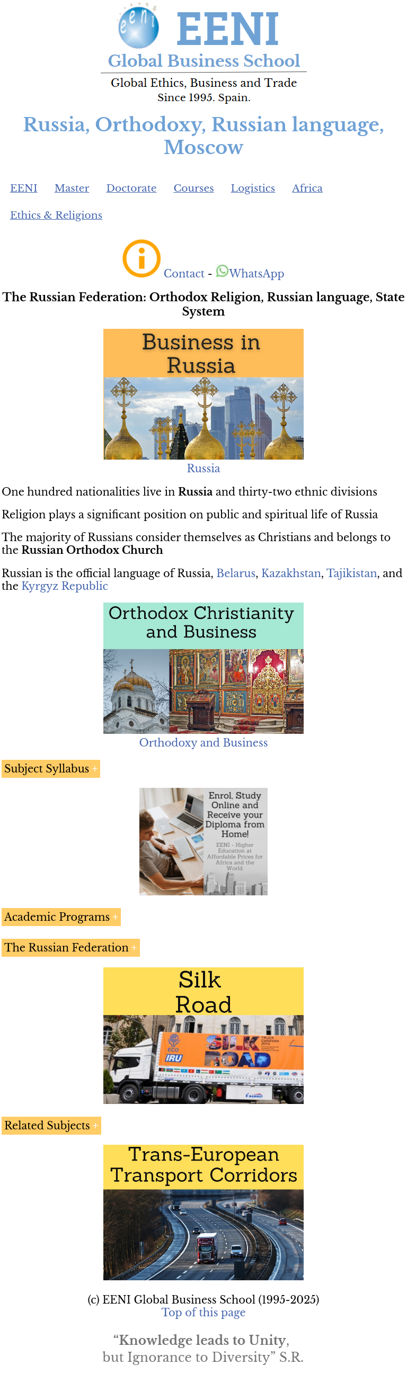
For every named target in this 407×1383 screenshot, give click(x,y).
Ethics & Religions (56, 215)
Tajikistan (351, 573)
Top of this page (204, 1312)
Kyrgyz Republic (64, 586)
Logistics (253, 188)
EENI (24, 188)
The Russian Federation (66, 947)
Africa (307, 188)
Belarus (235, 573)
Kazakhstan (291, 573)
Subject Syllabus (46, 768)
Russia (203, 468)
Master (72, 188)
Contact (184, 273)
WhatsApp (250, 273)
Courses (193, 188)
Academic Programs (57, 917)
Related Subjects (47, 1125)
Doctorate (131, 188)
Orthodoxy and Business (203, 743)
